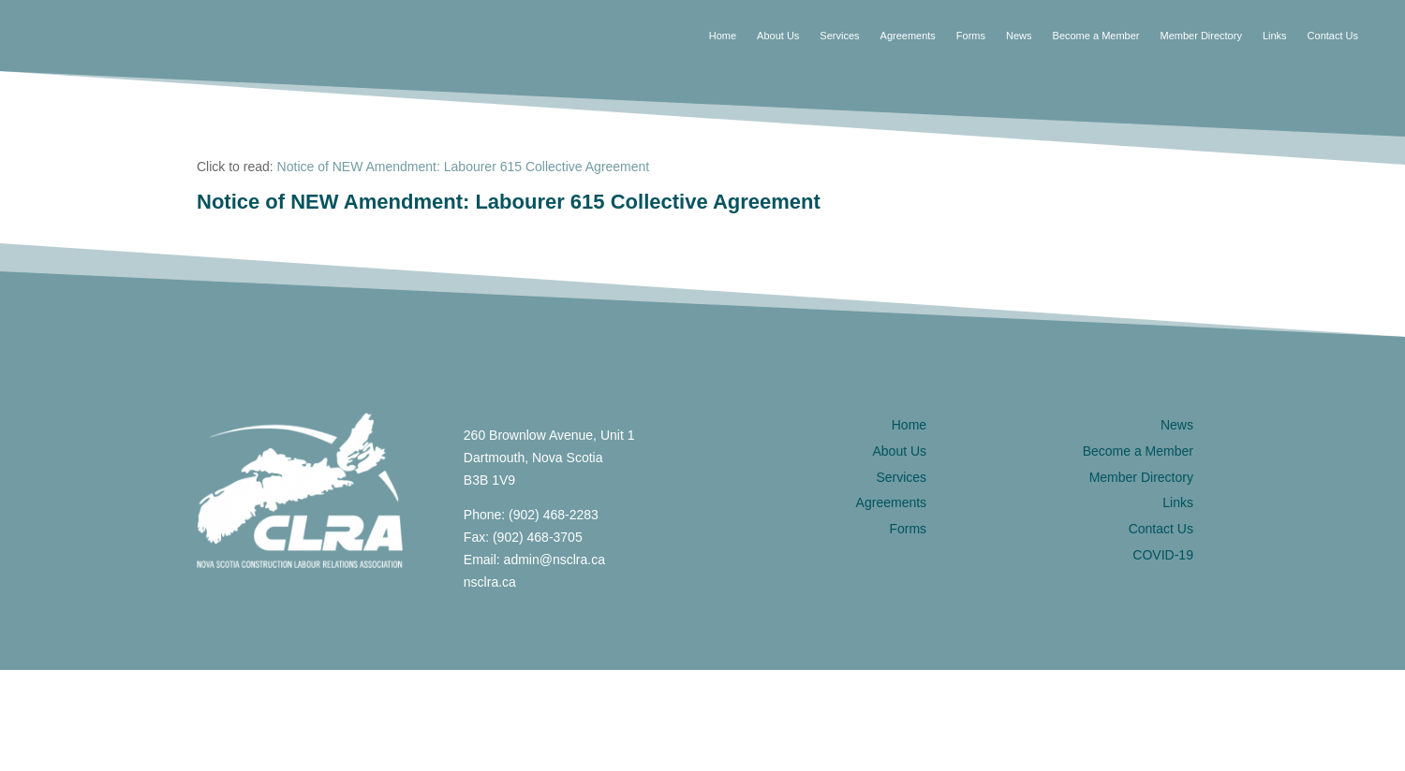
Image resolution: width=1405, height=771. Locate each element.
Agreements (908, 35)
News (1019, 35)
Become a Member (1096, 35)
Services (839, 35)
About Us (778, 35)
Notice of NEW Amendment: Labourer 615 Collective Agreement (463, 166)
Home (722, 35)
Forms (970, 35)
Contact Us (1333, 35)
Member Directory (1200, 35)
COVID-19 (1162, 554)
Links (1275, 35)
